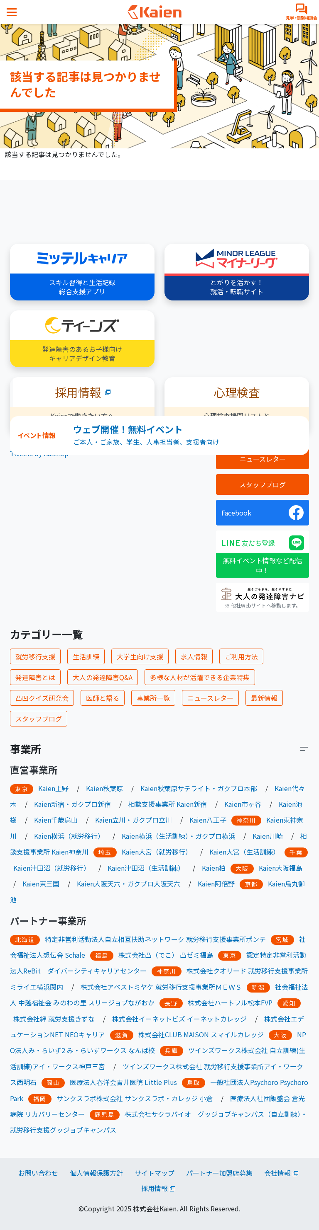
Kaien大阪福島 (280, 868)
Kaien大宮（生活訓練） (244, 852)
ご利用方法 (241, 656)
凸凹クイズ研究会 (42, 698)
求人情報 (194, 656)
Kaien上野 (53, 788)
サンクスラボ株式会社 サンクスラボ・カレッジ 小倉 (134, 1098)
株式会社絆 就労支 (40, 1019)
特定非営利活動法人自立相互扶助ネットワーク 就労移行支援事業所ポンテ (155, 939)
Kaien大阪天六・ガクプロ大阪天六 (128, 884)
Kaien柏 (214, 868)
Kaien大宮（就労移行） (157, 852)
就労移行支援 (35, 656)
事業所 (25, 748)
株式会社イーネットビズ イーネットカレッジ (179, 1019)
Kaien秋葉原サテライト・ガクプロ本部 (198, 788)
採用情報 (154, 1188)
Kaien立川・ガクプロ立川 (133, 820)
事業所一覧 (153, 698)
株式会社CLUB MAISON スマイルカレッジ (201, 1034)
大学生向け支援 (140, 656)
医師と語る (102, 698)
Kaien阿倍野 (216, 884)
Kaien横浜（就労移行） (69, 836)
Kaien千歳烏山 (56, 820)
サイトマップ (154, 1173)
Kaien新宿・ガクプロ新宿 (72, 804)
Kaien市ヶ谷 (242, 804)
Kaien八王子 (207, 820)
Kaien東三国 (40, 884)
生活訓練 (86, 656)
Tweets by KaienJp (39, 453)
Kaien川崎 (268, 836)
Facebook (236, 513)
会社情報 (277, 1173)
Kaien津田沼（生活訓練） (146, 868)
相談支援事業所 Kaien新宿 (167, 804)
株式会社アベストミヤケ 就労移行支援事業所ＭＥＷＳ (161, 987)
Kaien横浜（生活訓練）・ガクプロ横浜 (178, 836)
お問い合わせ (38, 1173)
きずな (85, 1019)
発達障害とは (35, 677)
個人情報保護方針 (96, 1173)
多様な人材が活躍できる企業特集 (200, 677)
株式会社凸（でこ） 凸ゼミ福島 (165, 955)
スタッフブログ (262, 484)
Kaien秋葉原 (104, 788)
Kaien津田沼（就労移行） (51, 868)
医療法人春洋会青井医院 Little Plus (123, 1082)
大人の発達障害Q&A (103, 677)
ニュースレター (263, 459)
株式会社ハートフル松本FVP (230, 1002)
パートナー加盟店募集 (219, 1173)
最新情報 (264, 698)
